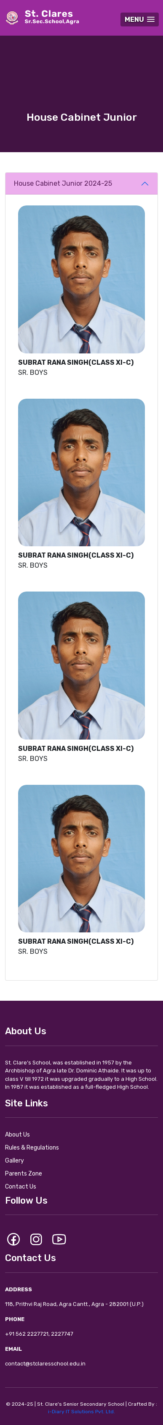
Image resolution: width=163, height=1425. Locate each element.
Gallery (14, 1160)
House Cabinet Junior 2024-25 (63, 183)
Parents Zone (23, 1173)
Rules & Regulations (32, 1147)
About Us (17, 1134)
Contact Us (20, 1186)
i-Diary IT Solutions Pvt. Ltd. (81, 1412)
